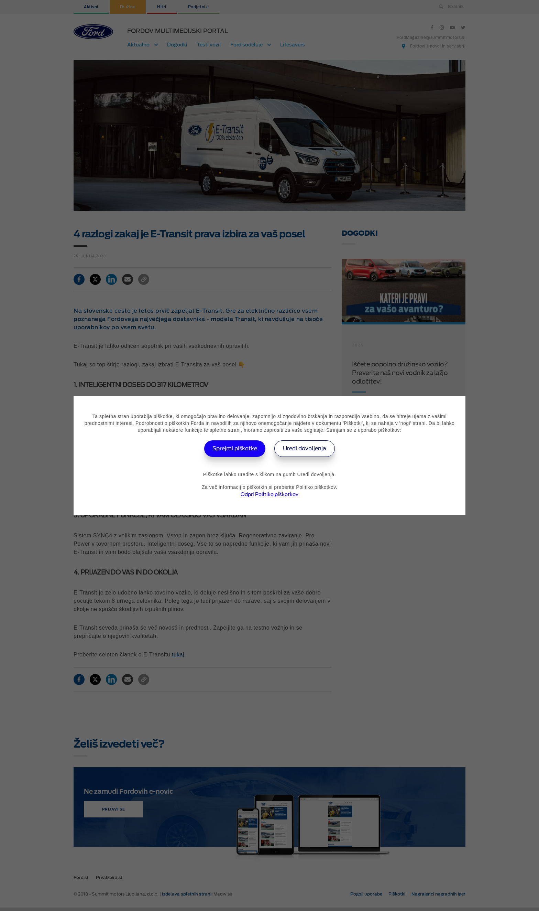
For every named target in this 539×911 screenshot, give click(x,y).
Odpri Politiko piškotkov (269, 494)
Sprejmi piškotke (234, 448)
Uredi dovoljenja (305, 448)
